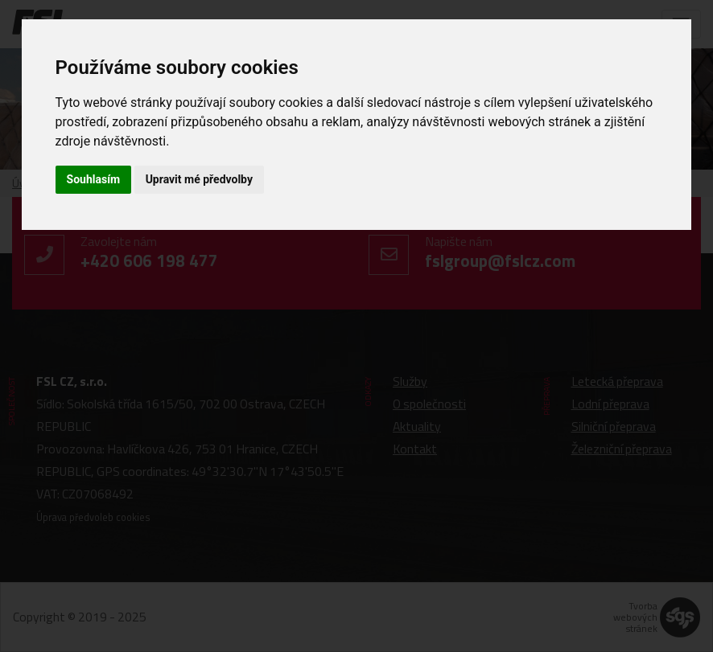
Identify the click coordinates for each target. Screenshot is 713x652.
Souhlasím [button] (94, 179)
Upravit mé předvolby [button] (199, 179)
